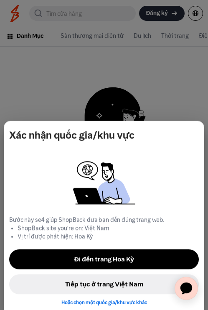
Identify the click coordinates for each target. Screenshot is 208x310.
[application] (186, 288)
